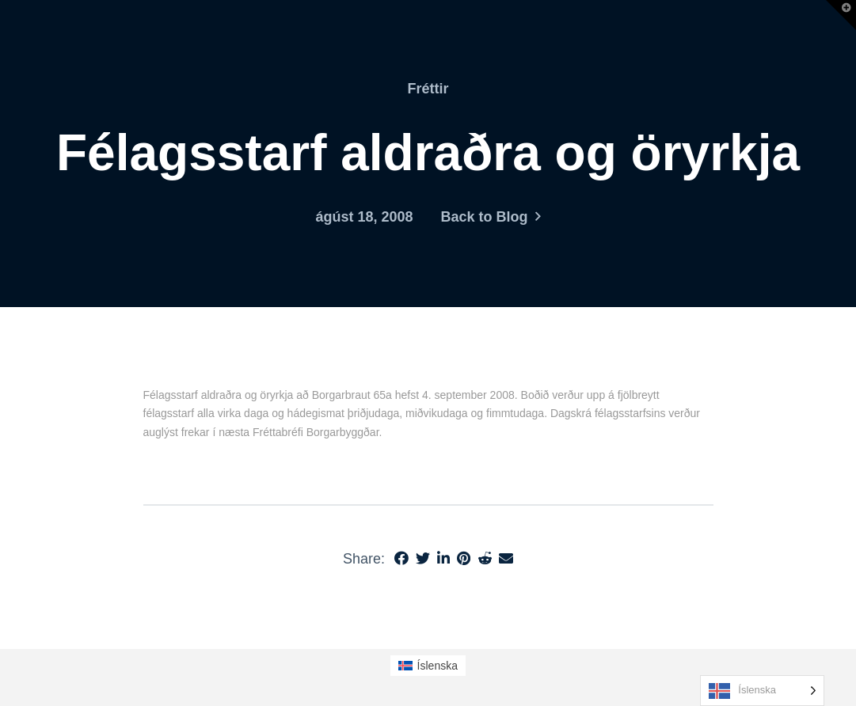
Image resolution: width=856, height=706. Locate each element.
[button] (841, 15)
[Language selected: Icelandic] (762, 690)
